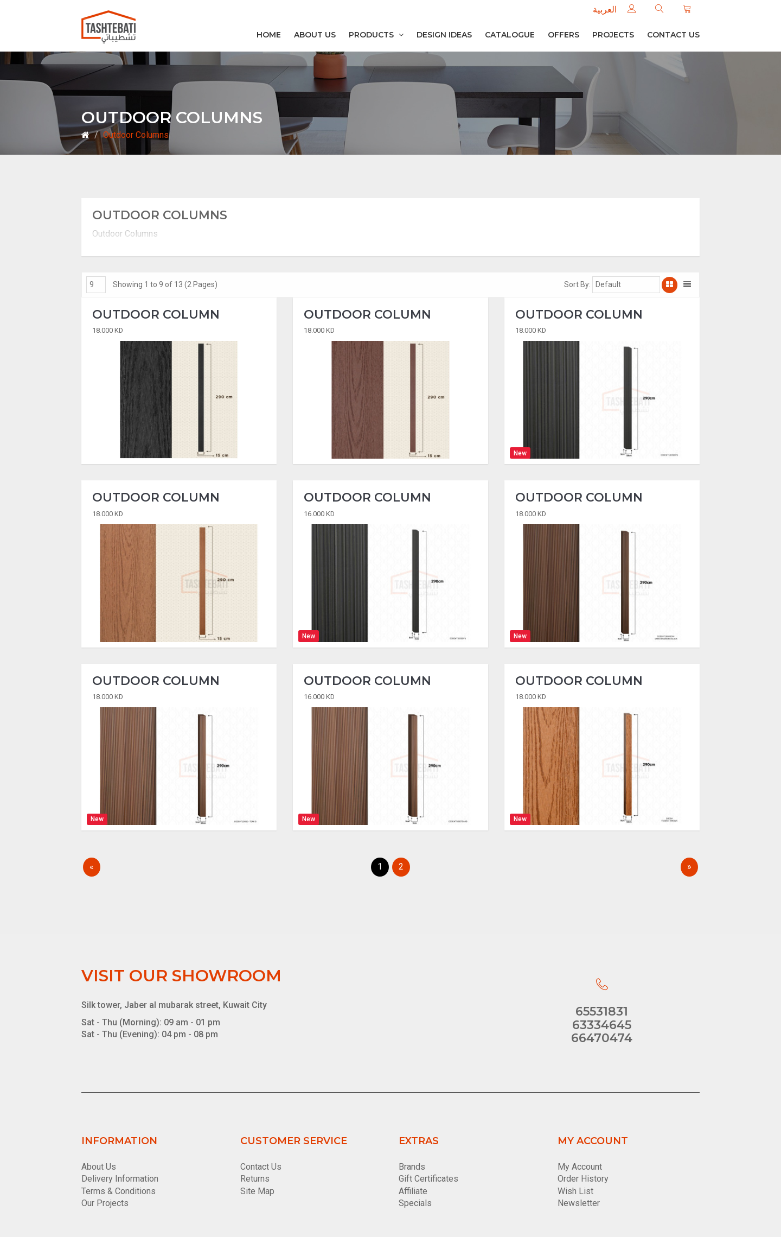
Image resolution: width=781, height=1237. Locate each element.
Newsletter (579, 1203)
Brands (412, 1167)
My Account (580, 1167)
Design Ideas (444, 35)
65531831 (601, 1012)
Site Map (257, 1191)
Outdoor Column (156, 315)
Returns (255, 1179)
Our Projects (105, 1203)
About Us (315, 35)
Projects (613, 35)
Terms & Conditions (118, 1191)
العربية (605, 9)
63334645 (601, 1025)
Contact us (673, 35)
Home (269, 35)
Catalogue (510, 35)
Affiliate (413, 1191)
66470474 (601, 1038)
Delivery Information (119, 1179)
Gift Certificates (428, 1179)
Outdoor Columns (136, 135)
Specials (415, 1203)
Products (376, 35)
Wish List (575, 1191)
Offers (563, 35)
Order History (583, 1179)
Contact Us (260, 1167)
